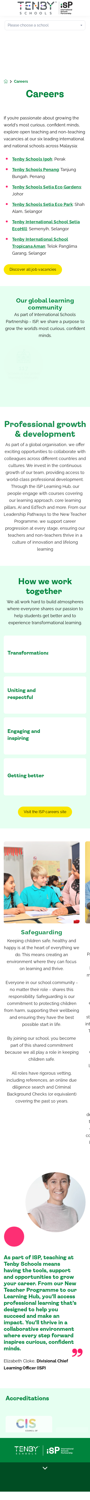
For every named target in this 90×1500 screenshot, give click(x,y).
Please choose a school (28, 25)
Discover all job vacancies (33, 269)
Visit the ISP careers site (45, 812)
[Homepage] (9, 81)
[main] (45, 750)
